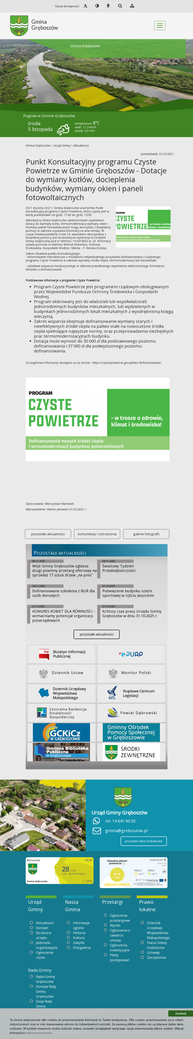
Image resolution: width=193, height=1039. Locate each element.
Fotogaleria (82, 947)
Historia (79, 933)
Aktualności (45, 923)
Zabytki (78, 942)
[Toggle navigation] (159, 25)
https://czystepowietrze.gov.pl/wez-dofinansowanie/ (126, 363)
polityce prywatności (38, 1032)
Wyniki (115, 925)
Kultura (78, 937)
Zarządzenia (156, 957)
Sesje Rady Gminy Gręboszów (44, 1006)
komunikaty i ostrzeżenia (97, 534)
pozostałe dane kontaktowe (143, 841)
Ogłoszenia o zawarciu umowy (120, 935)
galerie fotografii (146, 534)
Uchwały (153, 952)
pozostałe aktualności (48, 534)
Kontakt (42, 928)
